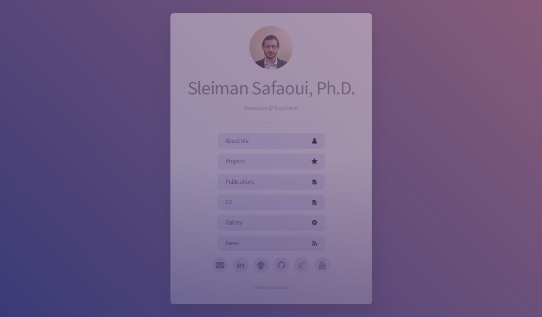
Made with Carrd (271, 285)
